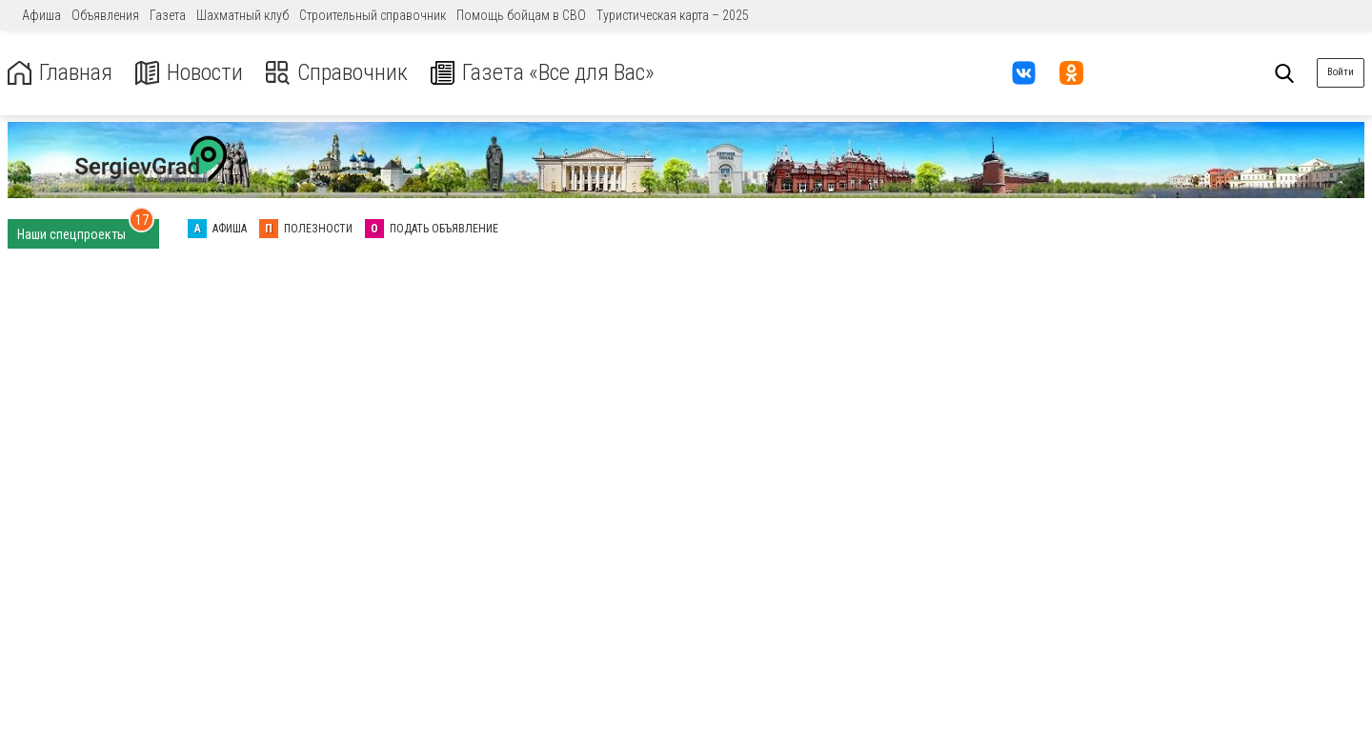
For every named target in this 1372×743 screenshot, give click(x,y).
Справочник (337, 73)
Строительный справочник (372, 15)
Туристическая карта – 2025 (672, 15)
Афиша (41, 15)
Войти (1340, 72)
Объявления (105, 15)
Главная (60, 73)
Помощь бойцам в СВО (521, 15)
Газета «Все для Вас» (543, 73)
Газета (168, 15)
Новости (189, 73)
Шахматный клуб (242, 15)
